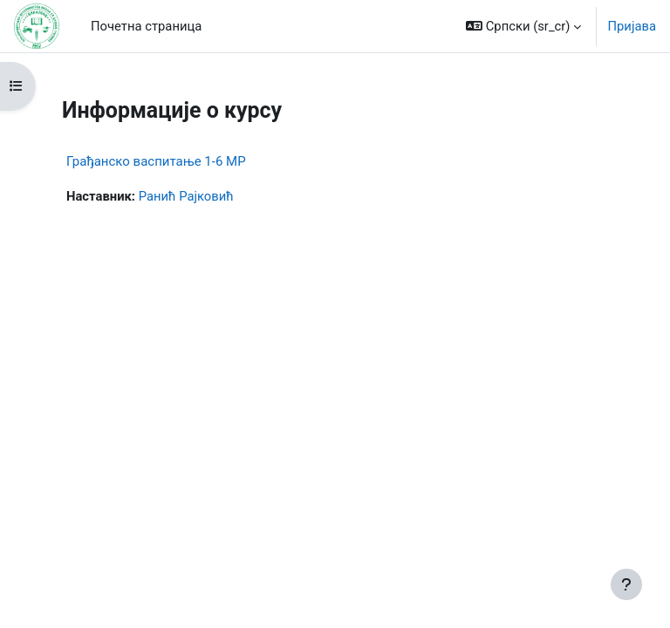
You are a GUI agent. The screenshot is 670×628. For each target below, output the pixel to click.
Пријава (631, 26)
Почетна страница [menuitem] (146, 26)
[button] (523, 26)
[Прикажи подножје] (626, 584)
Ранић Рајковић (186, 196)
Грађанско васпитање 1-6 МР (156, 161)
